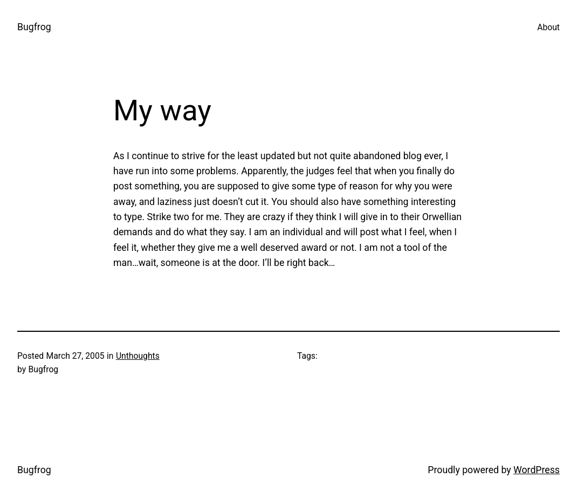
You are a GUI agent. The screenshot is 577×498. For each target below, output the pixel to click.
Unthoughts (138, 356)
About (548, 27)
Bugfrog (34, 27)
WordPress (536, 470)
